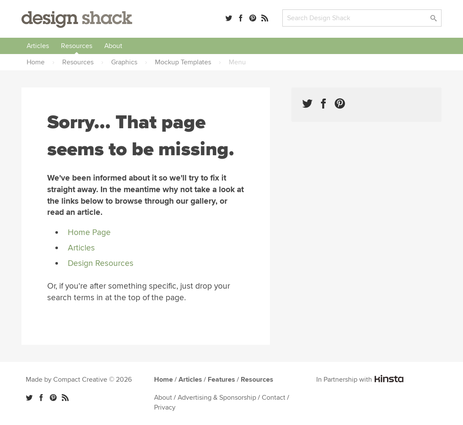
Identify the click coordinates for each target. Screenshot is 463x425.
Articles (38, 46)
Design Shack (76, 19)
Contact (273, 397)
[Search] (362, 18)
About (113, 46)
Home (163, 379)
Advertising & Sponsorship (217, 397)
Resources (76, 46)
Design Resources (100, 263)
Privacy (165, 407)
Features (221, 379)
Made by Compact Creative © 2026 (79, 379)
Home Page (89, 232)
